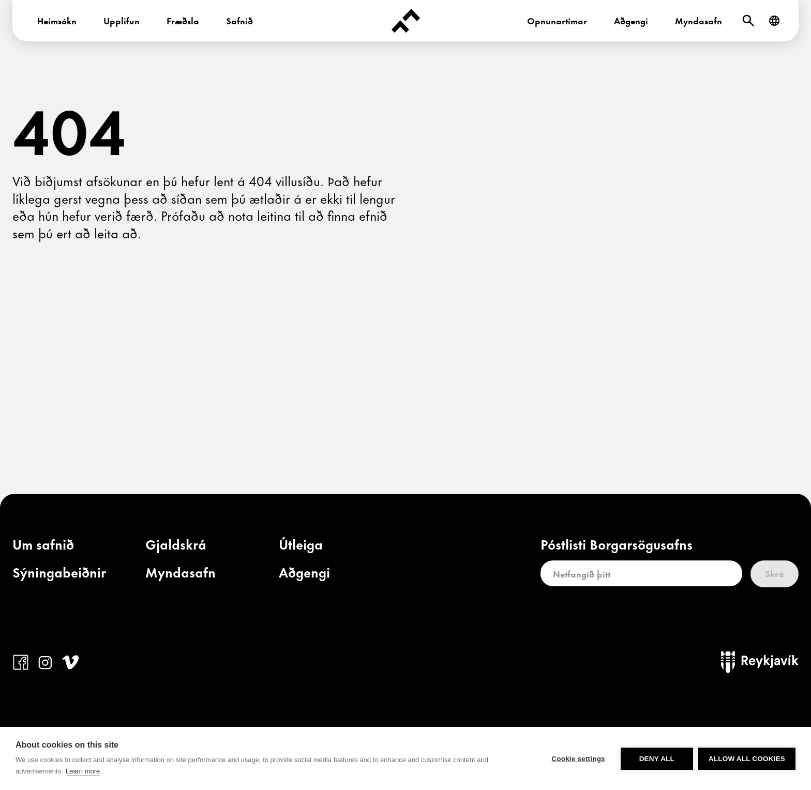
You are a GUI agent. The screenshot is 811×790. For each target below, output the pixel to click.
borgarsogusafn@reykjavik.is (385, 743)
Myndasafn (698, 20)
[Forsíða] (405, 21)
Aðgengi (631, 20)
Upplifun (121, 20)
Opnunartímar (557, 20)
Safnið (239, 20)
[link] (43, 546)
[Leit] (748, 21)
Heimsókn (57, 20)
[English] (774, 21)
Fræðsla (183, 20)
